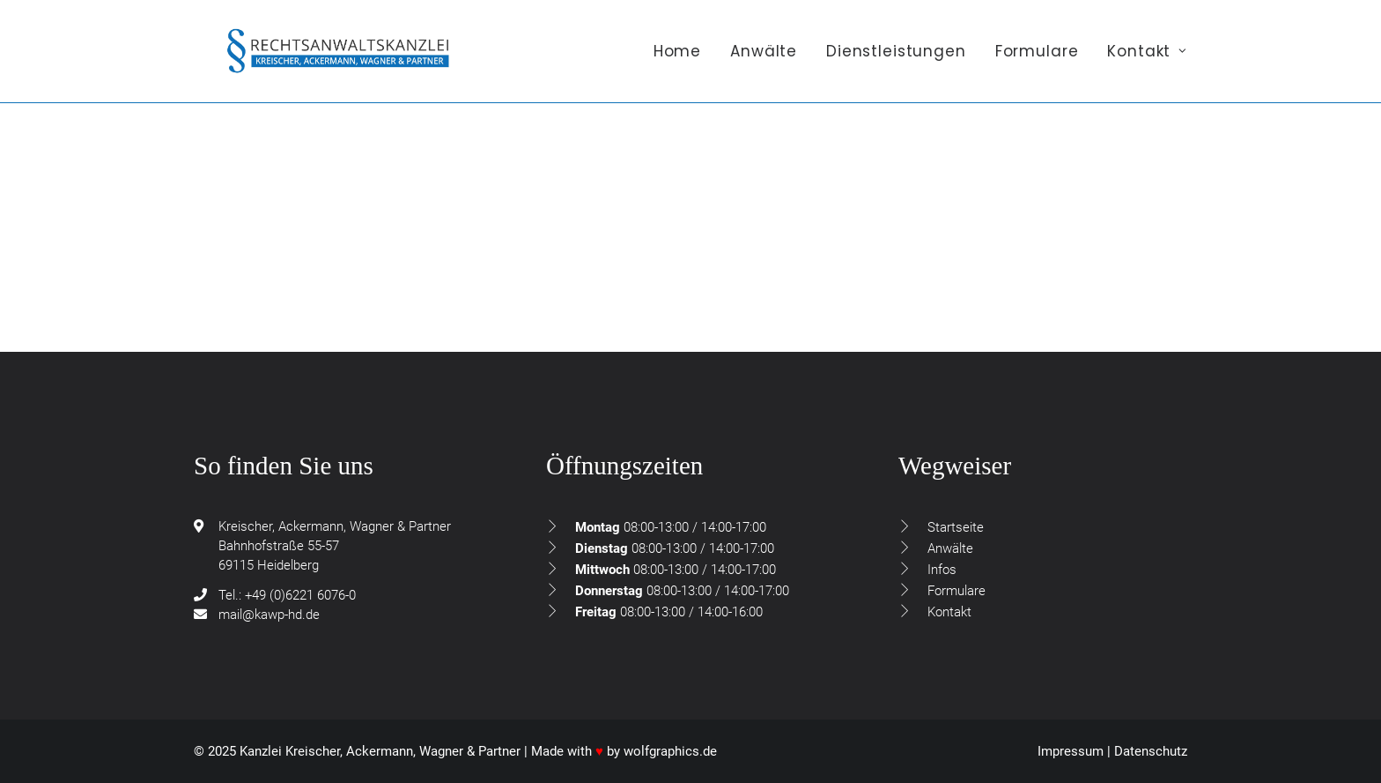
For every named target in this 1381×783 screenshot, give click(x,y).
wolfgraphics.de (670, 751)
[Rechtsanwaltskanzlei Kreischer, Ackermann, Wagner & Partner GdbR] (343, 59)
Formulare (1037, 59)
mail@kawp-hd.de (269, 615)
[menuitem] (683, 59)
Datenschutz (1150, 751)
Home (677, 59)
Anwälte (763, 59)
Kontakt (1147, 59)
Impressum (1071, 751)
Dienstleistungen (896, 59)
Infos (941, 570)
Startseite (955, 527)
